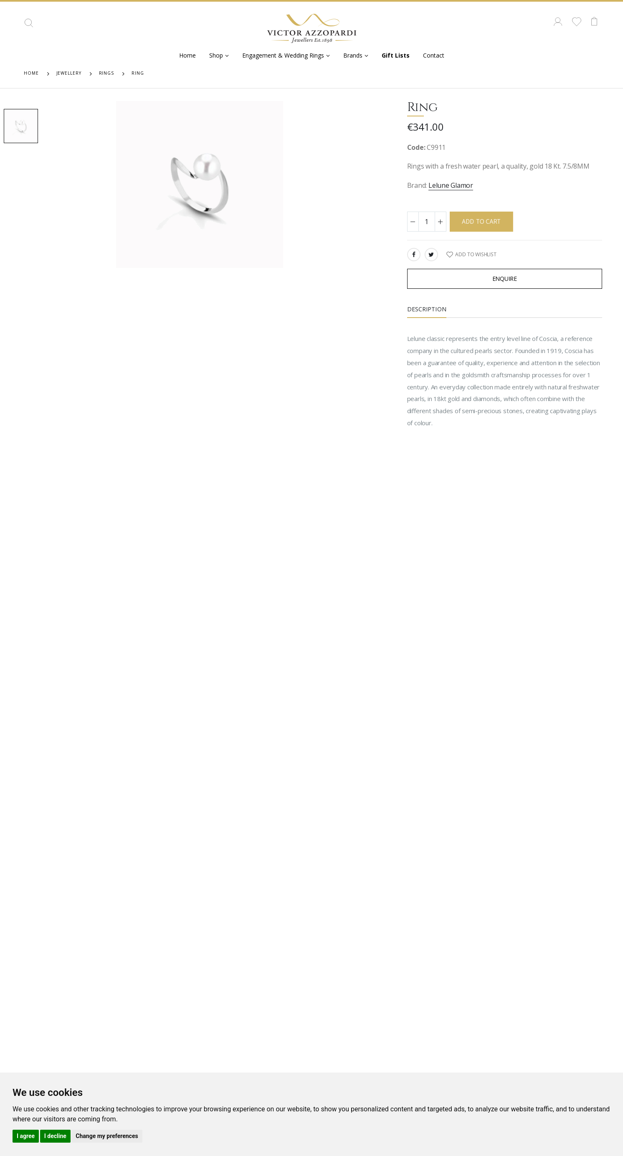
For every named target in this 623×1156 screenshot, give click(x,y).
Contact (433, 55)
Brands (352, 55)
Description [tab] (426, 309)
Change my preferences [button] (107, 1136)
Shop (216, 55)
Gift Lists (396, 55)
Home (187, 55)
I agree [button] (26, 1136)
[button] (29, 26)
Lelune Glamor (450, 185)
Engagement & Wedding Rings (283, 55)
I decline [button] (55, 1136)
